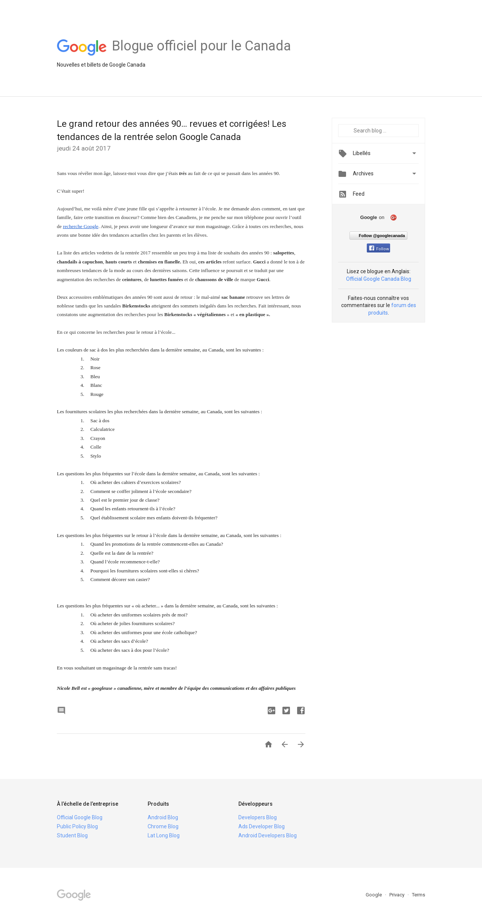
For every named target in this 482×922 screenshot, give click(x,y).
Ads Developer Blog (261, 826)
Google (374, 895)
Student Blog (72, 835)
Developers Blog (257, 817)
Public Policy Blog (77, 826)
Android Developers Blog (267, 835)
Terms (418, 895)
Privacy (397, 895)
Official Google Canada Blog (378, 279)
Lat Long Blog (164, 835)
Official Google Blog (79, 817)
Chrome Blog (163, 826)
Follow (379, 248)
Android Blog (163, 817)
